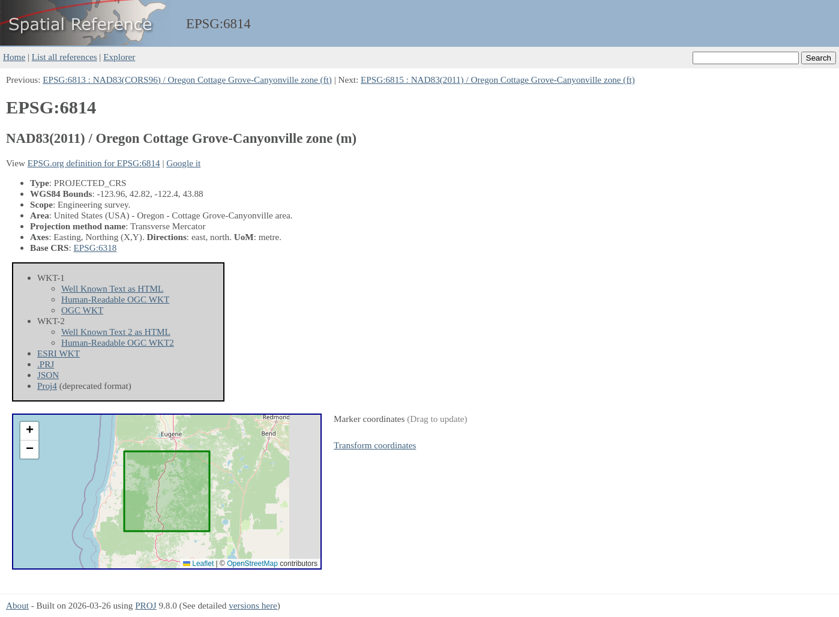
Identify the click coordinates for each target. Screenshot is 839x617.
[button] (29, 431)
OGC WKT (82, 310)
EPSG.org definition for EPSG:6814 (94, 163)
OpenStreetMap (252, 563)
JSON (48, 375)
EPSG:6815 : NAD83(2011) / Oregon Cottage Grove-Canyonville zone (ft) (498, 79)
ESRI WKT (58, 353)
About (17, 605)
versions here (253, 605)
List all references (64, 57)
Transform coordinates (375, 445)
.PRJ (45, 364)
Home (14, 57)
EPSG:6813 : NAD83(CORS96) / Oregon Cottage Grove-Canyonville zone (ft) (187, 79)
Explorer (119, 57)
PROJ (145, 605)
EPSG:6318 (95, 247)
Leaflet (198, 563)
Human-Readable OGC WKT (115, 299)
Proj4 (47, 386)
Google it (183, 163)
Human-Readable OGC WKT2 (117, 342)
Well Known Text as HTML (112, 288)
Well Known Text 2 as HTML (115, 332)
